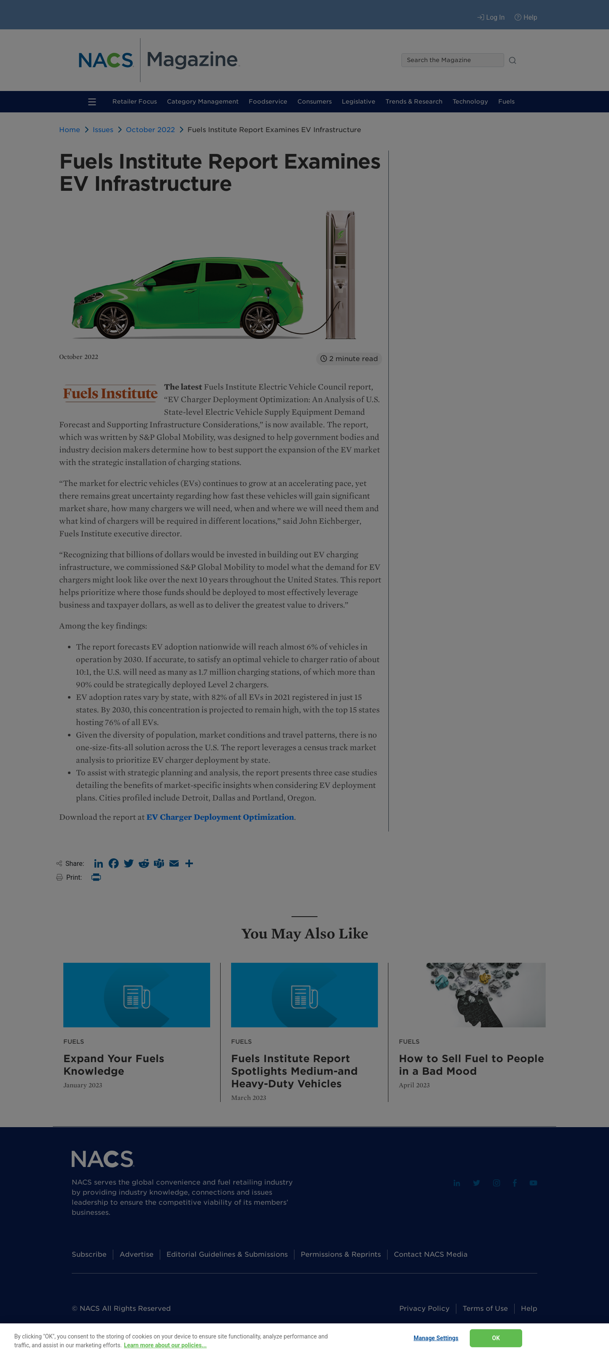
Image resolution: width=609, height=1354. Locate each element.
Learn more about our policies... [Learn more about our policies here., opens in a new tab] (165, 1345)
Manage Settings (436, 1338)
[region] (304, 1338)
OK (496, 1338)
